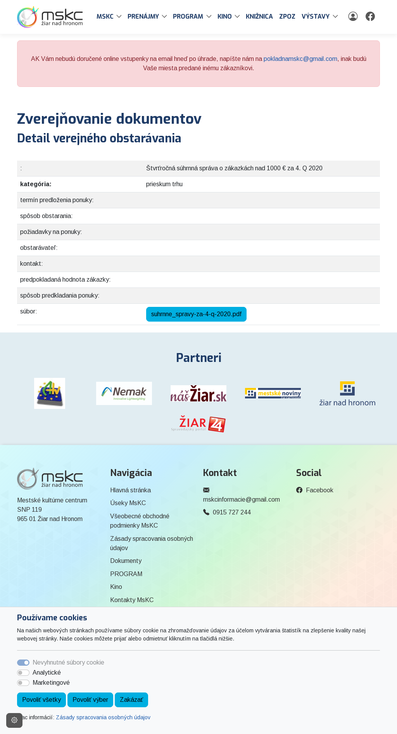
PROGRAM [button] (188, 16)
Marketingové (51, 682)
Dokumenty (126, 560)
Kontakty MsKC (132, 600)
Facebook (319, 490)
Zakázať (131, 699)
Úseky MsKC (128, 503)
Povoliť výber (90, 699)
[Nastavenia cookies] (14, 720)
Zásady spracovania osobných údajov (103, 717)
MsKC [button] (105, 16)
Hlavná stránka (130, 490)
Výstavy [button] (316, 16)
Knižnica (259, 16)
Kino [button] (224, 16)
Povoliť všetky (41, 699)
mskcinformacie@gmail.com (241, 499)
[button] (120, 16)
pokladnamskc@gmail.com (300, 58)
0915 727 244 (232, 512)
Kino (116, 586)
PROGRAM (126, 574)
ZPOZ (287, 16)
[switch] (23, 673)
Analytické (47, 672)
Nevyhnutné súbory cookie (68, 662)
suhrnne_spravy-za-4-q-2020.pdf (196, 314)
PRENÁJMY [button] (143, 16)
